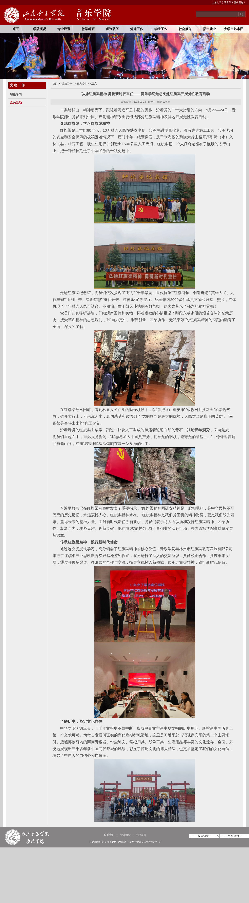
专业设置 (63, 29)
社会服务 (185, 29)
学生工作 (160, 29)
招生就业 (209, 29)
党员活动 (16, 102)
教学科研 (88, 29)
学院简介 (125, 834)
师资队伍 (112, 29)
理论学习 (16, 94)
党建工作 (136, 29)
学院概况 (39, 29)
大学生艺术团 (233, 29)
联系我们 (109, 834)
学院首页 (141, 834)
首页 (15, 29)
